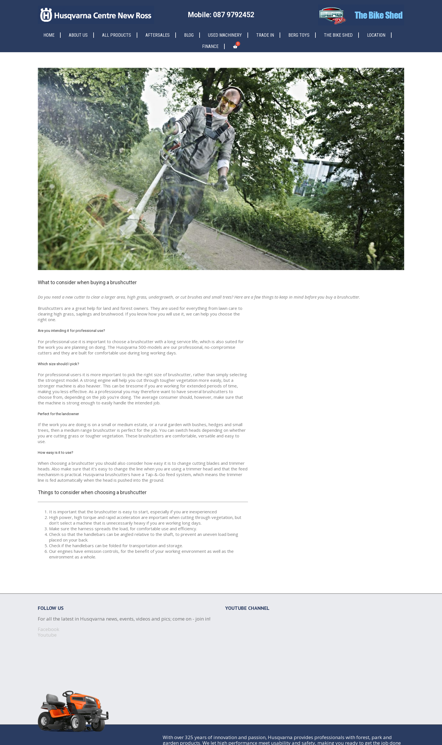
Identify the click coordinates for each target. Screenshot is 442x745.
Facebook (48, 629)
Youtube (47, 635)
